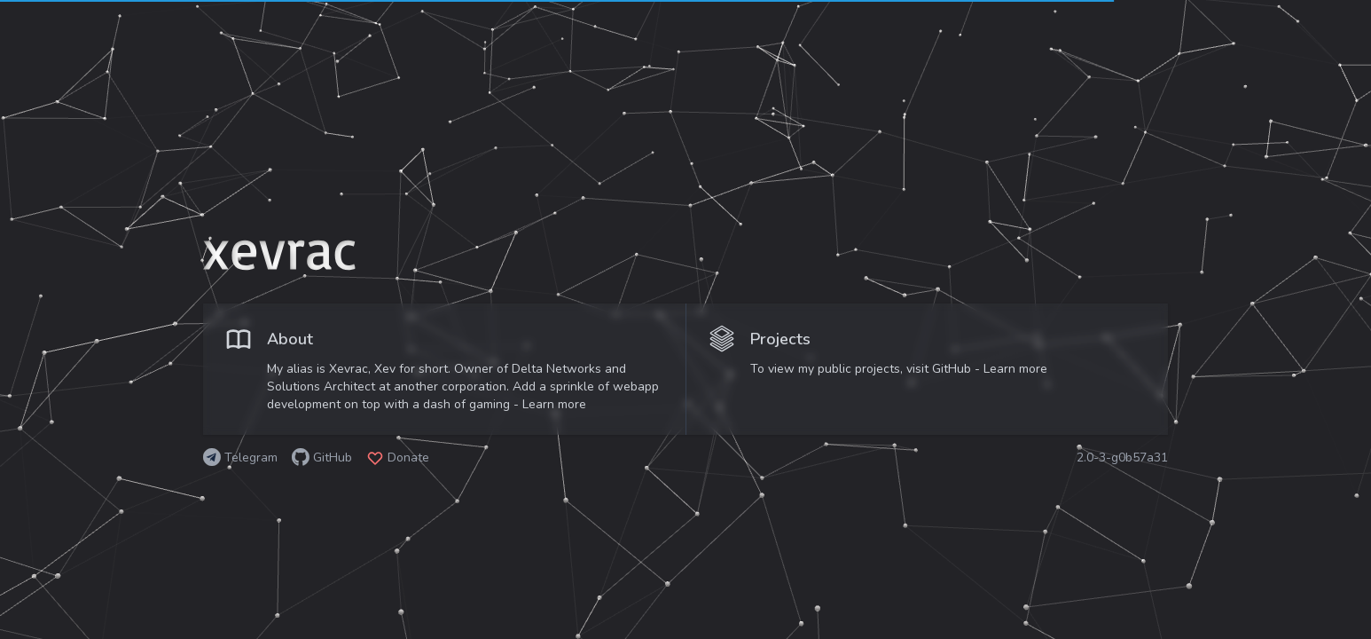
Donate (408, 457)
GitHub (332, 457)
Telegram (251, 457)
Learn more (554, 404)
